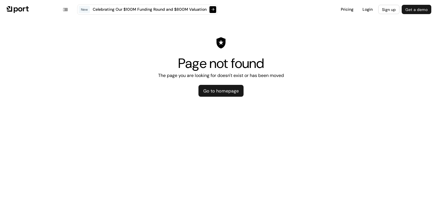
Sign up (389, 9)
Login (368, 9)
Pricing (347, 9)
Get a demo (416, 9)
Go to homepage (221, 91)
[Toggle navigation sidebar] (65, 10)
